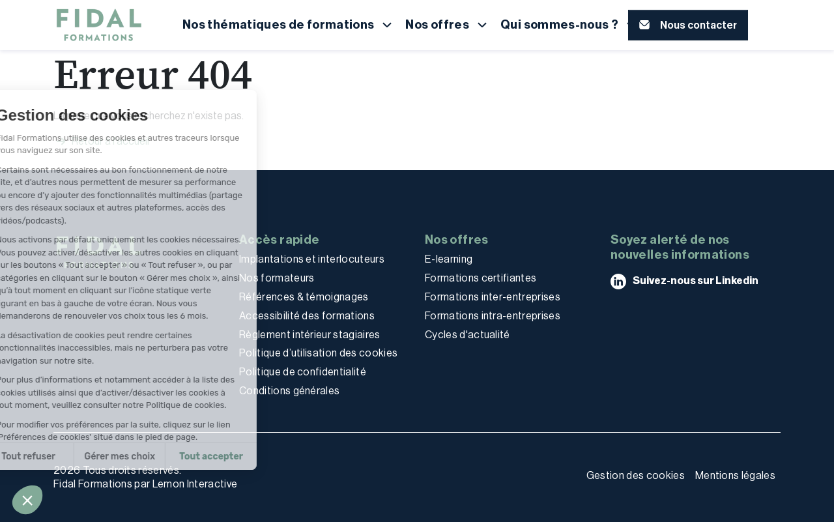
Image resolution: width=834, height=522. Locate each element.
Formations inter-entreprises (492, 297)
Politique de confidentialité (302, 372)
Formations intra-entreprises (492, 316)
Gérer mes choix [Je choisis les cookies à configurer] (61, 456)
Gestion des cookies (635, 475)
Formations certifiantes (480, 278)
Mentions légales (735, 475)
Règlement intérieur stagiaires (310, 334)
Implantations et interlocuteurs (311, 259)
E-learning (448, 259)
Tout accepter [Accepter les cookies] (152, 456)
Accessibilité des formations (307, 316)
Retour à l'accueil (101, 141)
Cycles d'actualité (467, 334)
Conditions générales (289, 390)
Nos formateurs (276, 278)
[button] (27, 499)
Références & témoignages (304, 297)
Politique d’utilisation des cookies (318, 353)
